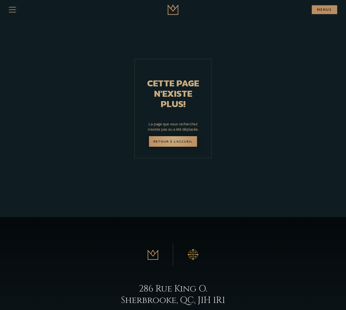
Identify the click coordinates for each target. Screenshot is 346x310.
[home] (173, 9)
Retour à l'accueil (173, 141)
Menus (324, 9)
